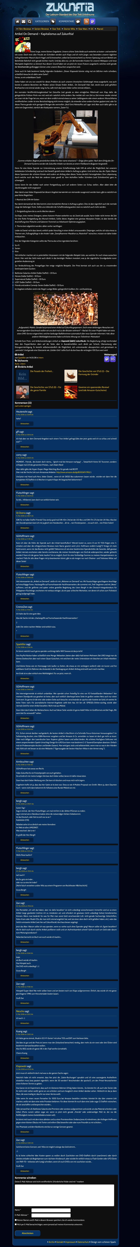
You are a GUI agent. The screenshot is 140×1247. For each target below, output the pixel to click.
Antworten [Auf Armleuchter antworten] (24, 793)
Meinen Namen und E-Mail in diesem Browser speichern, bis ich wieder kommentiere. (51, 1220)
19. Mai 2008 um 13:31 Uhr (24, 851)
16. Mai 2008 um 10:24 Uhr (24, 729)
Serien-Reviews (41, 28)
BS (113, 359)
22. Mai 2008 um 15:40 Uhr (24, 1143)
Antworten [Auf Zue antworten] (24, 942)
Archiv (52, 1242)
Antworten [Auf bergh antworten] (24, 840)
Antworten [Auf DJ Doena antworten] (24, 528)
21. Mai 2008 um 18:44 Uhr (24, 953)
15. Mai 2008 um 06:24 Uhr (24, 496)
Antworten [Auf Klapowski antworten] (24, 1132)
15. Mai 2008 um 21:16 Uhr (24, 647)
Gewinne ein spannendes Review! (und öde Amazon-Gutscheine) (86, 392)
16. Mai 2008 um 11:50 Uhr (24, 765)
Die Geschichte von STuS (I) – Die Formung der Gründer (86, 376)
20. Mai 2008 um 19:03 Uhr (25, 871)
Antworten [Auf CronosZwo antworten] (24, 636)
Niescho (20, 1011)
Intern (41, 357)
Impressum (70, 1242)
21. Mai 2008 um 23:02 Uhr (24, 1034)
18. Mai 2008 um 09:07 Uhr (25, 804)
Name (18, 1210)
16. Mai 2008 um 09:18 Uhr (24, 689)
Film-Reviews (25, 28)
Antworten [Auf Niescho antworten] (24, 1023)
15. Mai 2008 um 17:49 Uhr (24, 539)
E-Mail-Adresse (21, 1215)
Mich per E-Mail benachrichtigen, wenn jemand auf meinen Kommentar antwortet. (49, 1224)
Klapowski (21, 1066)
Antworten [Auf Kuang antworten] (24, 1058)
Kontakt (59, 1242)
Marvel (100, 28)
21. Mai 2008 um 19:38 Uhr (24, 987)
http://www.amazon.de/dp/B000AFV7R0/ (73, 472)
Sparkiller (22, 357)
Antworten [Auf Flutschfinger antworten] (24, 505)
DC (92, 28)
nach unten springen (23, 406)
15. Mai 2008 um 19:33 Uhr (24, 610)
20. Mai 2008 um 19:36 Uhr (24, 906)
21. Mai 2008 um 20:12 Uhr (24, 1014)
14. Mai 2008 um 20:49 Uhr (24, 415)
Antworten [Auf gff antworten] (24, 446)
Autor (17, 364)
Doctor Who (69, 28)
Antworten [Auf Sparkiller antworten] (24, 678)
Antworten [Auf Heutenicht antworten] (24, 423)
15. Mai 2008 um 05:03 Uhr (25, 458)
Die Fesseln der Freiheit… (34, 376)
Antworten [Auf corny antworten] (24, 484)
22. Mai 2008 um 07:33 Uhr (25, 1069)
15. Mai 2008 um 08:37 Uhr (25, 516)
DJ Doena (21, 512)
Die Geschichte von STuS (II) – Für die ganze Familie (38, 392)
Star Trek (56, 28)
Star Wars (82, 28)
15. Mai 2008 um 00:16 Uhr (24, 435)
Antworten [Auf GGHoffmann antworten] (24, 566)
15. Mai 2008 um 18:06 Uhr (24, 577)
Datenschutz (83, 1242)
